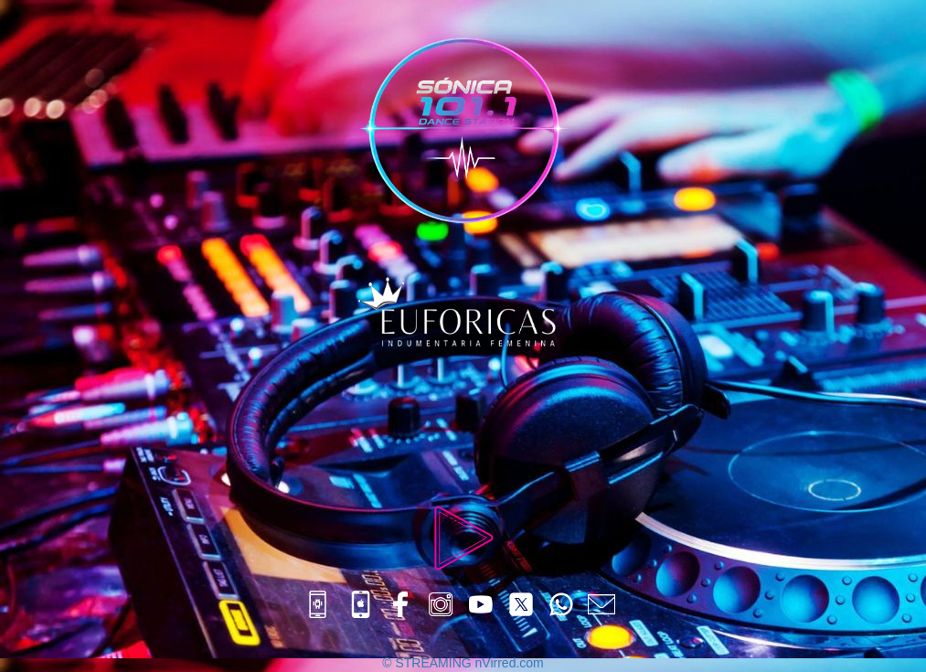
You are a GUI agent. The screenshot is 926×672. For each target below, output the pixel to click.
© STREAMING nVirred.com (463, 663)
